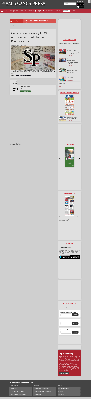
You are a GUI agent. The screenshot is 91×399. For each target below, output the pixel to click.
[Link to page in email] (16, 81)
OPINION (31, 11)
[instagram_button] (38, 11)
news (29, 75)
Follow (26, 91)
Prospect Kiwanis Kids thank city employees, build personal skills (72, 70)
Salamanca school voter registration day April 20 (69, 44)
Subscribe (66, 11)
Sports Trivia (62, 83)
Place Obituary (38, 394)
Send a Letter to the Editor (17, 391)
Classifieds (49, 11)
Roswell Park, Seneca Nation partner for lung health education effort (73, 52)
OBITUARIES (23, 11)
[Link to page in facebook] (11, 81)
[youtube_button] (43, 11)
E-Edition (58, 11)
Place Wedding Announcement (18, 394)
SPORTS (16, 11)
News (14, 25)
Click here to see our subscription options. (69, 219)
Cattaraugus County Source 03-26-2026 (72, 117)
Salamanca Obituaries (66, 321)
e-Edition (60, 391)
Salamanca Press (15, 45)
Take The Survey (64, 373)
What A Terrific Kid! (71, 77)
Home (11, 25)
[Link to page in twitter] (13, 81)
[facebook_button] (35, 11)
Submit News (13, 388)
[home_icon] (6, 11)
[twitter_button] (41, 11)
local (26, 75)
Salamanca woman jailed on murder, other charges (36, 21)
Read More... (62, 46)
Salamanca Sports (65, 330)
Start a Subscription (63, 388)
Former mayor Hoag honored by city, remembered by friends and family (72, 61)
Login (73, 11)
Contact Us (61, 394)
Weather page (55, 5)
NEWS (10, 11)
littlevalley (22, 75)
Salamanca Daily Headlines (68, 312)
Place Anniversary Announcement (43, 391)
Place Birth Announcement (41, 388)
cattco (17, 75)
